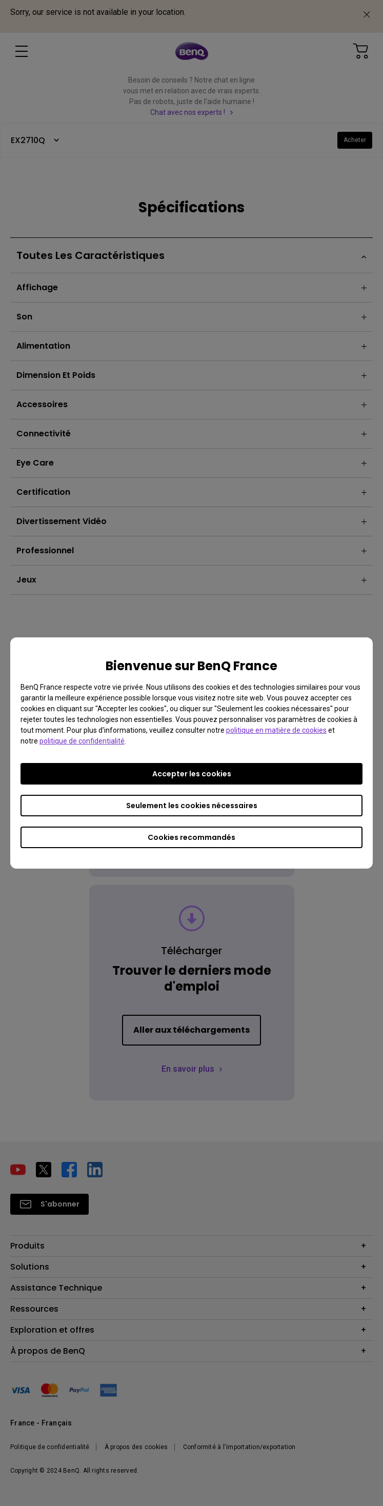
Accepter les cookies (191, 774)
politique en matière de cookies (276, 730)
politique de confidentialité (82, 741)
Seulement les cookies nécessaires (191, 805)
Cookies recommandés (191, 837)
